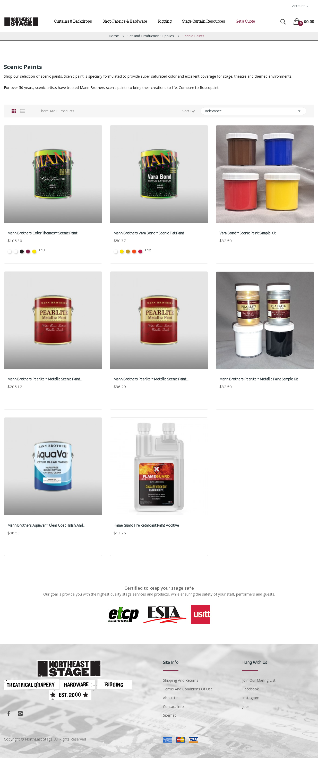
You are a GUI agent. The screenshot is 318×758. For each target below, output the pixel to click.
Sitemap (170, 715)
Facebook (8, 713)
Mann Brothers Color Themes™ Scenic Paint (43, 233)
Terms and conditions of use (188, 689)
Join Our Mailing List (259, 680)
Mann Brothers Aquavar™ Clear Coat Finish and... (47, 525)
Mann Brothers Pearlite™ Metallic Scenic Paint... (45, 379)
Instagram (20, 713)
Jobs (246, 706)
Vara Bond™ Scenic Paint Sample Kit (248, 233)
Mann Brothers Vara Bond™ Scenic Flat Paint (149, 233)
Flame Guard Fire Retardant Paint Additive (146, 525)
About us (170, 697)
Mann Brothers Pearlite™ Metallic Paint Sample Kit (259, 379)
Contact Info (173, 706)
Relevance (253, 111)
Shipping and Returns (180, 680)
